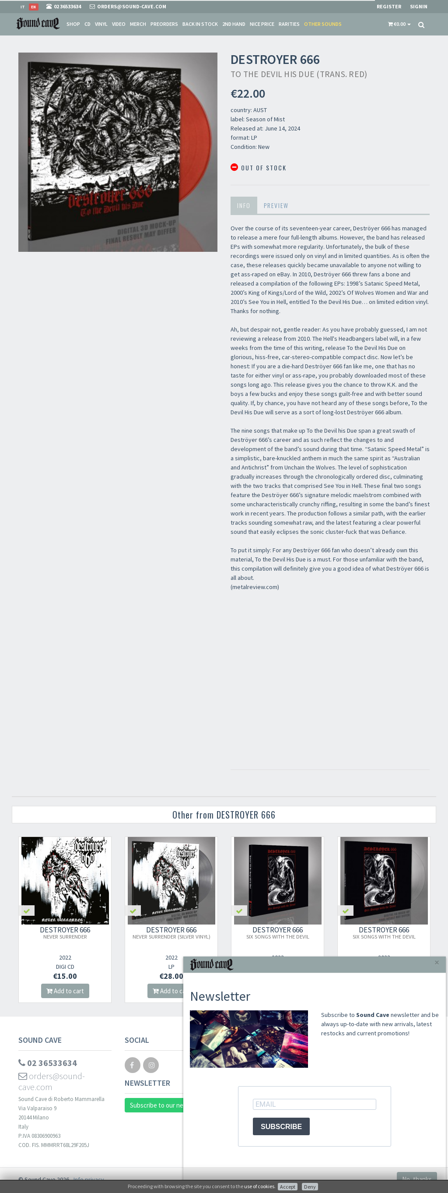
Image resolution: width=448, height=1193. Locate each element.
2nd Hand (233, 24)
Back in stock (200, 24)
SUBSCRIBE (281, 1126)
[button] (399, 24)
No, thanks (417, 1179)
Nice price (262, 24)
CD (87, 24)
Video (119, 24)
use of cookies (259, 1186)
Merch (138, 24)
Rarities (289, 24)
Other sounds (323, 24)
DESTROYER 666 (65, 932)
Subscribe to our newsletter (168, 1105)
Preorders (164, 24)
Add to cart (65, 991)
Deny (310, 1186)
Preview (276, 205)
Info (244, 205)
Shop (73, 24)
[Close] (436, 962)
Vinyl (101, 24)
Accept (287, 1186)
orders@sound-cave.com (51, 1081)
